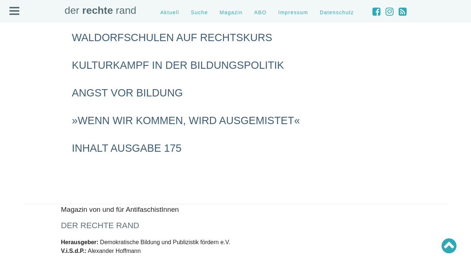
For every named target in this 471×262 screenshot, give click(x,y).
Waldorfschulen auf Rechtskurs (172, 37)
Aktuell (169, 12)
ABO (260, 12)
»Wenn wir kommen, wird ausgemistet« (186, 120)
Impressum (293, 12)
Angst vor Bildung (127, 93)
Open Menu (15, 11)
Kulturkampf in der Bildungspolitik (178, 65)
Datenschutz (337, 12)
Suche (199, 12)
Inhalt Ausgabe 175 (126, 148)
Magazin (231, 12)
